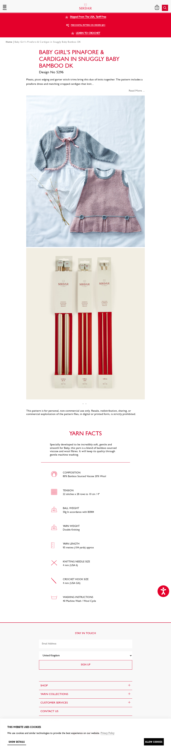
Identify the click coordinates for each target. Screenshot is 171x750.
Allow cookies (153, 741)
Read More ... (137, 90)
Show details (17, 741)
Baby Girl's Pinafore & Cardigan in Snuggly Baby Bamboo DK (48, 42)
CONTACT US (49, 711)
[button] (27, 8)
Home (9, 42)
